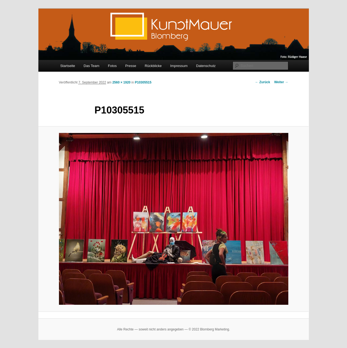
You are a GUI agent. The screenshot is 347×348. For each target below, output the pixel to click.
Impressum (178, 66)
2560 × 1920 (121, 82)
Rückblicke (153, 66)
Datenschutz (206, 66)
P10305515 (143, 82)
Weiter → (281, 82)
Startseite (67, 66)
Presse (130, 66)
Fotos (112, 66)
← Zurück (262, 82)
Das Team (91, 66)
